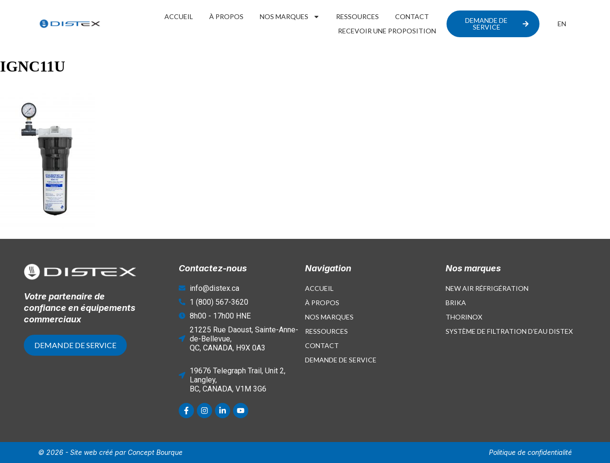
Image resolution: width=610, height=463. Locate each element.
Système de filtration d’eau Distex (509, 331)
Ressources (357, 16)
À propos (226, 16)
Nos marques (290, 17)
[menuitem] (562, 24)
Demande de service (340, 360)
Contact (412, 16)
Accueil (178, 16)
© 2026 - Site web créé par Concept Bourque (110, 452)
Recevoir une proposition (387, 31)
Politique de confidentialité (530, 452)
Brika (456, 302)
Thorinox (464, 317)
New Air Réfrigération (487, 288)
